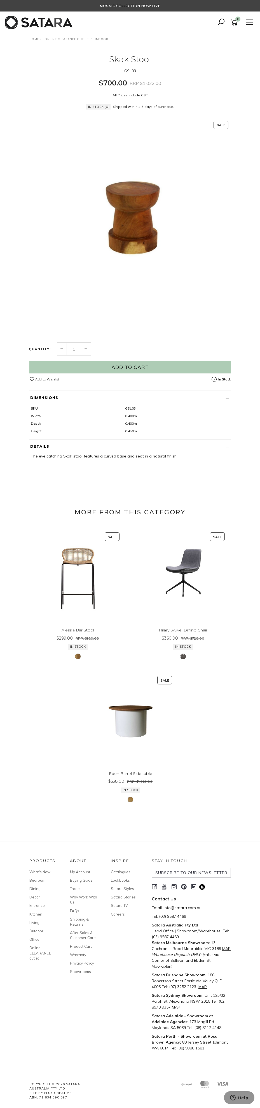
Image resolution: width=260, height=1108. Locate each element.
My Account (80, 872)
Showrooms (80, 971)
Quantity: (40, 349)
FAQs (74, 911)
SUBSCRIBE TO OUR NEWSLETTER (191, 872)
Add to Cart (130, 367)
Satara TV (119, 905)
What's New (39, 872)
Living (34, 922)
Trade (75, 888)
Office (34, 939)
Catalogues (120, 872)
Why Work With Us (83, 899)
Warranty (78, 955)
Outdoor (36, 931)
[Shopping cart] (235, 22)
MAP (226, 948)
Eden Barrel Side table (130, 773)
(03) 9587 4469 (172, 916)
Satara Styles (122, 888)
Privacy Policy (82, 963)
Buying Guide (81, 880)
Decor (34, 897)
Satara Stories (123, 897)
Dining (35, 888)
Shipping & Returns (79, 921)
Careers (118, 914)
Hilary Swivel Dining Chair (183, 630)
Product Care (81, 946)
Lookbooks (120, 880)
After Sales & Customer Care (83, 935)
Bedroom (37, 880)
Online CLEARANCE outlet (40, 953)
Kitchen (35, 914)
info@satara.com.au (183, 907)
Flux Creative (58, 1093)
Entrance (37, 905)
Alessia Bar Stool (78, 630)
